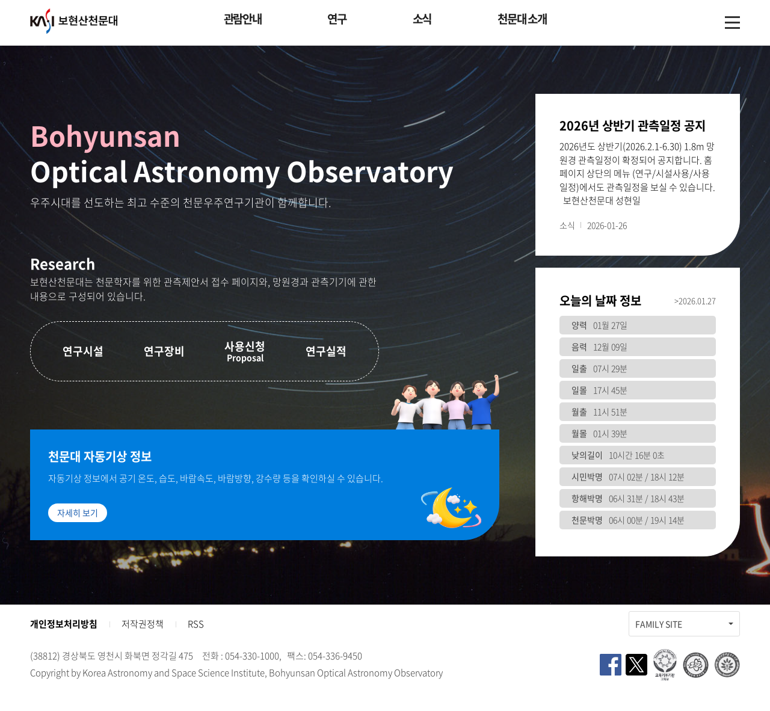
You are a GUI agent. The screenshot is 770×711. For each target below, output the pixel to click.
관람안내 (243, 18)
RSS (196, 623)
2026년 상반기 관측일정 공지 (632, 126)
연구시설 (83, 351)
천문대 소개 (521, 18)
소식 (422, 18)
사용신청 (244, 351)
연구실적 (326, 351)
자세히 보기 (77, 512)
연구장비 (164, 351)
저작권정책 (143, 623)
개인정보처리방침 (63, 623)
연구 (336, 18)
